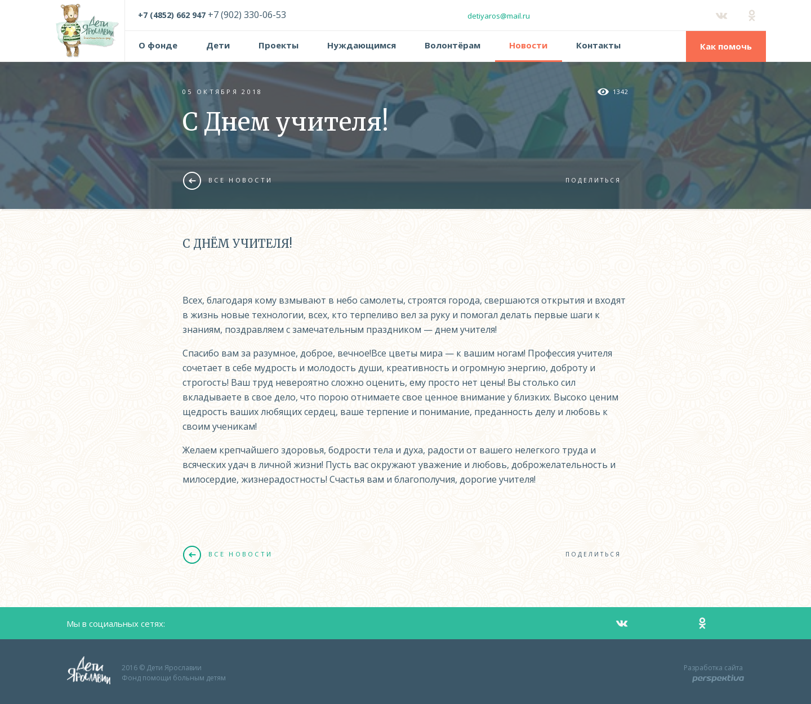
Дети (218, 45)
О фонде (158, 45)
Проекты (278, 45)
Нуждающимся (361, 45)
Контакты (598, 45)
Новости (528, 45)
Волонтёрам (452, 45)
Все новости (228, 180)
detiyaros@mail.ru (498, 16)
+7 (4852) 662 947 (172, 15)
